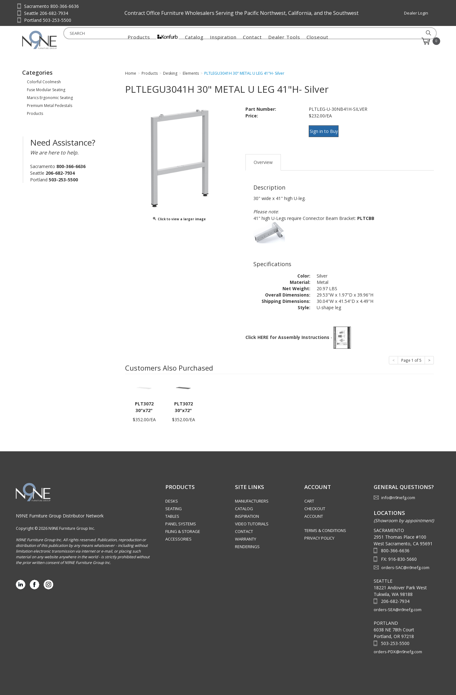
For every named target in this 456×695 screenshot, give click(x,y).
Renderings (247, 541)
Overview (263, 156)
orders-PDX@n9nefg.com (398, 645)
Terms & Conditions (325, 525)
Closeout (317, 41)
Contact (252, 41)
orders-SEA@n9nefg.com (397, 603)
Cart (309, 495)
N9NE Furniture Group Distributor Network (60, 510)
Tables (172, 510)
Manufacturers (252, 495)
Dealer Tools (284, 41)
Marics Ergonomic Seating (50, 97)
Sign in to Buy (327, 130)
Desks (171, 495)
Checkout (314, 503)
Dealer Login (416, 13)
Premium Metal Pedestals (49, 105)
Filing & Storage (182, 526)
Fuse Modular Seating (46, 89)
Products (139, 41)
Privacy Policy (319, 532)
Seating (173, 503)
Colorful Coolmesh (44, 82)
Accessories (178, 533)
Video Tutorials (252, 518)
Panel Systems (180, 518)
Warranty (245, 533)
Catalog (194, 41)
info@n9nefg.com (398, 492)
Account (313, 510)
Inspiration (223, 41)
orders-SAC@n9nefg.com (405, 561)
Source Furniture (53, 40)
